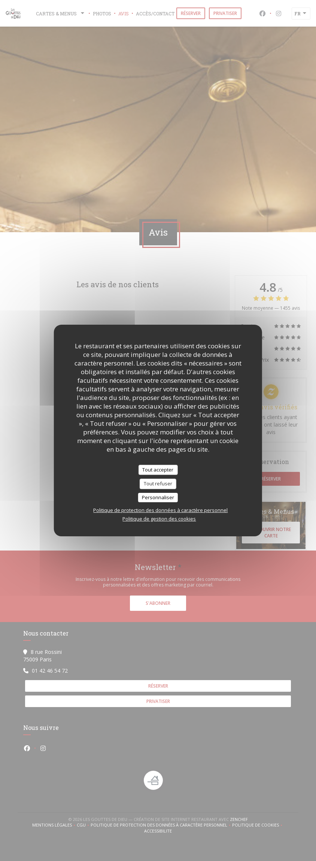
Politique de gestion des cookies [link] (159, 518)
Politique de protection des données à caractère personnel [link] (160, 510)
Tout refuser (158, 483)
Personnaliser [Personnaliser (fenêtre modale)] (158, 497)
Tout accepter (157, 469)
